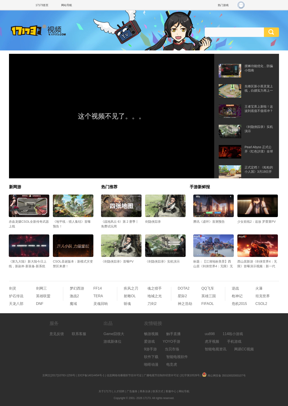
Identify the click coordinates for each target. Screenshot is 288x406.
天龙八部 (16, 304)
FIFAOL (207, 304)
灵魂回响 (100, 304)
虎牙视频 (212, 341)
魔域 (73, 304)
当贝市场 (172, 349)
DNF (39, 304)
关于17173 (105, 391)
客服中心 (171, 391)
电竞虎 (171, 364)
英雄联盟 (43, 296)
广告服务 (132, 391)
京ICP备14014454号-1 (90, 375)
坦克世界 (262, 296)
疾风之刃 (131, 288)
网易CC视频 (244, 349)
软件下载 (151, 357)
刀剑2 (152, 304)
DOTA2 (183, 288)
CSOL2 (261, 304)
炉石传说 (16, 296)
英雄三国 (208, 296)
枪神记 (237, 296)
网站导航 (66, 5)
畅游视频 (151, 334)
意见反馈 (57, 334)
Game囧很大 (114, 334)
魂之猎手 (154, 288)
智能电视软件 (177, 357)
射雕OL (130, 296)
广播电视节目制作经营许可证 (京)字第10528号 (172, 375)
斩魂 (127, 304)
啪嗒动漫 (151, 364)
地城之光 (154, 296)
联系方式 (158, 391)
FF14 (97, 288)
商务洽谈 (145, 391)
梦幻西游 (77, 288)
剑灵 (12, 288)
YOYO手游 (171, 341)
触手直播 (173, 334)
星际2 (182, 296)
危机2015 (239, 304)
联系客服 (79, 334)
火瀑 (259, 288)
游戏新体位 (113, 341)
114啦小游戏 (233, 334)
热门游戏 (223, 5)
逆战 (235, 288)
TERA (98, 296)
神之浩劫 (185, 304)
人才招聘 (119, 391)
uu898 (210, 334)
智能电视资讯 (215, 349)
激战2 (74, 296)
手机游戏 (234, 341)
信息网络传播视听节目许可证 (124, 375)
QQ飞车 (207, 288)
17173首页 (42, 5)
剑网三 (41, 288)
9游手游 (150, 349)
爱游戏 (149, 341)
